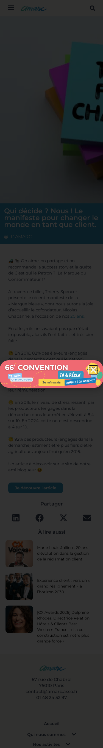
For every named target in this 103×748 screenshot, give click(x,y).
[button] (93, 370)
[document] (51, 374)
